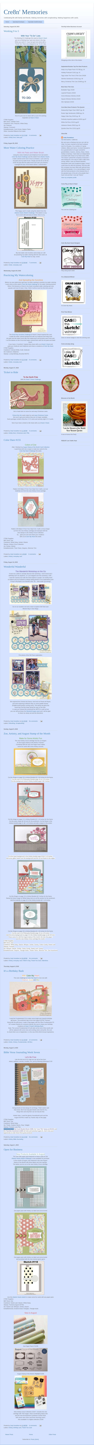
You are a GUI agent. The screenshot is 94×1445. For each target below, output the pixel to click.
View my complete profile (68, 177)
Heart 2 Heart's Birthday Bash (34, 1026)
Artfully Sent (12, 137)
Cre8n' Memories (26, 11)
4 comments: (33, 135)
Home (7, 22)
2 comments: (32, 554)
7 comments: (33, 262)
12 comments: (33, 1040)
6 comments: (33, 431)
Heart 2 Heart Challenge (33, 379)
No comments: (33, 721)
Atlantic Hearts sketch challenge (22, 1158)
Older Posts (52, 1434)
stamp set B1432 (45, 1129)
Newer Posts (9, 1434)
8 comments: (33, 360)
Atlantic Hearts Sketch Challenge (25, 213)
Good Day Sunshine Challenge (21, 334)
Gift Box (29, 1042)
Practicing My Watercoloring (18, 275)
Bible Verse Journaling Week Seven (22, 1052)
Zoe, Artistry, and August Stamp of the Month (27, 733)
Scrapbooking (20, 723)
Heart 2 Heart (43, 38)
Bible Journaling (18, 1139)
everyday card (17, 265)
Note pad (19, 137)
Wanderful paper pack (33, 711)
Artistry (10, 556)
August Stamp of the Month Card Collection (36, 447)
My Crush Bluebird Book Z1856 (23, 1129)
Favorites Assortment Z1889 (14, 1131)
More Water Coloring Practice (19, 147)
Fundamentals (22, 1042)
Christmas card (21, 433)
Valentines (45, 960)
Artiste (10, 265)
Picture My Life (17, 415)
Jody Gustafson (68, 137)
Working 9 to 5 (11, 31)
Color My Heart (26, 256)
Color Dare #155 (12, 440)
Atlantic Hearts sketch (19, 1297)
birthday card (17, 1427)
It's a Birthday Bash (14, 971)
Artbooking (11, 723)
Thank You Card (36, 960)
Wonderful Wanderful (15, 566)
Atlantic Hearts (44, 157)
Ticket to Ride (11, 372)
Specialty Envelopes (18, 22)
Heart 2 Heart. (34, 118)
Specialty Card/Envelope (35, 22)
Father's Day (26, 960)
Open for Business (13, 1149)
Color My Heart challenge (29, 284)
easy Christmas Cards (41, 415)
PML (28, 433)
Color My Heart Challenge (20, 157)
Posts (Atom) (35, 1439)
